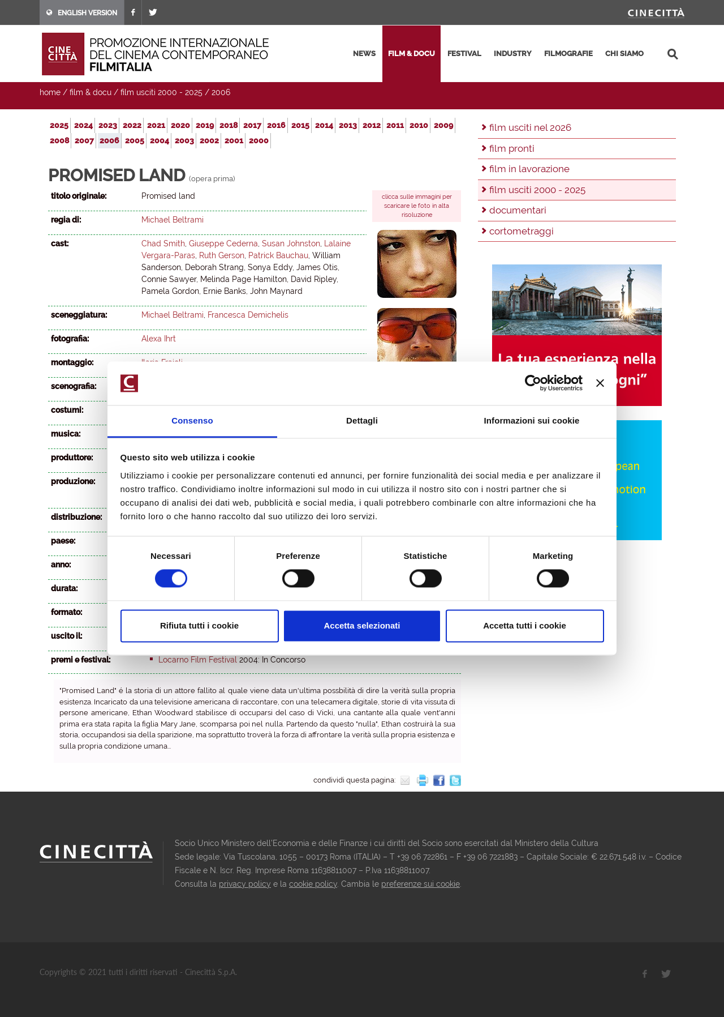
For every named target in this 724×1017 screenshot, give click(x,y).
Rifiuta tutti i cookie (199, 625)
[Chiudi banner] (600, 383)
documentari (517, 210)
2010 (419, 125)
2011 (395, 125)
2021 (156, 125)
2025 (59, 125)
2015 (300, 125)
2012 (372, 125)
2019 (205, 125)
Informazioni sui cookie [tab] (532, 420)
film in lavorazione (529, 168)
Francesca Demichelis (248, 314)
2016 (276, 125)
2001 (234, 140)
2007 (84, 140)
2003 (184, 140)
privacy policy (245, 883)
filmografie (568, 53)
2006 (221, 92)
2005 (134, 140)
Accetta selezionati (362, 625)
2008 (59, 140)
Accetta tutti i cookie (524, 625)
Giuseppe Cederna (223, 243)
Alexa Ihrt (158, 338)
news (364, 53)
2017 (252, 125)
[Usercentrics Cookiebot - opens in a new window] (533, 383)
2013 (348, 125)
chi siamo (624, 53)
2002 (209, 140)
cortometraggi (521, 231)
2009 (443, 125)
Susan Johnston (291, 243)
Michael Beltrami (172, 219)
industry (513, 53)
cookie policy (313, 883)
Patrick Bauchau (278, 255)
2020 (180, 125)
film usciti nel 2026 (530, 127)
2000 (259, 140)
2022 (132, 125)
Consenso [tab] (192, 420)
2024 (83, 125)
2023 (107, 125)
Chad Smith (163, 243)
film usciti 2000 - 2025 (161, 92)
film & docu (411, 53)
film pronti (512, 148)
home (50, 92)
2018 (228, 125)
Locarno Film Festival (197, 659)
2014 (324, 125)
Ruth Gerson (221, 255)
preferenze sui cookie (420, 883)
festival (464, 53)
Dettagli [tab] (362, 420)
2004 (159, 140)
